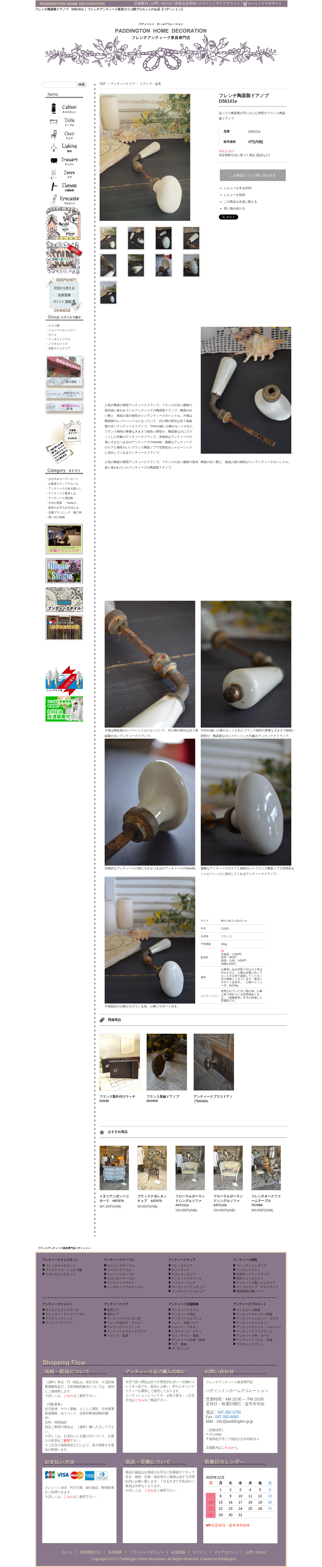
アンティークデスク (120, 1283)
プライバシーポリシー (147, 1552)
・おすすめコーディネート (62, 478)
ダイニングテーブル (120, 1265)
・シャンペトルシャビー (61, 330)
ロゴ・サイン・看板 (185, 1335)
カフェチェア (181, 1270)
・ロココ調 (52, 325)
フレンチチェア (182, 1265)
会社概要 (115, 1552)
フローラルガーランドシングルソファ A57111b (228, 1200)
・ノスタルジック (57, 343)
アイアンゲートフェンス (123, 1327)
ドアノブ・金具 (150, 84)
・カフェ (51, 334)
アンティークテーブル (119, 1260)
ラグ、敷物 (179, 1344)
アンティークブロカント (249, 1304)
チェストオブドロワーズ (62, 1310)
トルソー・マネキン (185, 1327)
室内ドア (113, 1314)
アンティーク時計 (184, 1314)
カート (250, 4)
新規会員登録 (185, 3)
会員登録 (178, 1552)
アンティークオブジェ (187, 1318)
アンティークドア (123, 84)
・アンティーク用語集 (59, 498)
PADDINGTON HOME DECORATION (72, 4)
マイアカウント (228, 3)
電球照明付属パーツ (249, 1291)
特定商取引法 (90, 1552)
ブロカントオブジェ (249, 1344)
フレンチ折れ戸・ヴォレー (125, 1323)
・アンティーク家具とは (61, 493)
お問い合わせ (161, 3)
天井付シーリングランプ (252, 1274)
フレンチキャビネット (61, 1265)
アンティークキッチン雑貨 (254, 1314)
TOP (102, 84)
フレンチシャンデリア (251, 1265)
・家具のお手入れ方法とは (62, 507)
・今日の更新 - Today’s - (62, 502)
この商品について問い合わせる (253, 175)
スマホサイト (271, 3)
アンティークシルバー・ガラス (257, 1318)
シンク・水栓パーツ (185, 1323)
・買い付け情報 (55, 517)
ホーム (67, 1552)
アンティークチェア (181, 1260)
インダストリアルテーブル (125, 1287)
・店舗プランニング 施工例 (64, 512)
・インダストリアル (58, 339)
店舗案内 (141, 3)
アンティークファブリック (254, 1331)
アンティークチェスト (57, 1304)
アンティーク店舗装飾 (183, 1304)
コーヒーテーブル (119, 1270)
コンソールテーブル (120, 1274)
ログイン (206, 3)
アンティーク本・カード (252, 1335)
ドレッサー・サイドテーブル (65, 1314)
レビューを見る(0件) (238, 188)
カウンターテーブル (120, 1278)
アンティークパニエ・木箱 (254, 1340)
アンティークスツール (187, 1278)
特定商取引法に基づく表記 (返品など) (244, 155)
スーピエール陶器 (248, 1310)
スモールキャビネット (61, 1274)
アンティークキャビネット (60, 1260)
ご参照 (65, 1440)
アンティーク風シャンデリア (255, 1283)
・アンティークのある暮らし (64, 488)
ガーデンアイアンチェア (188, 1287)
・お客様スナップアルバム (62, 483)
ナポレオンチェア (184, 1274)
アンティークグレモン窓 (123, 1318)
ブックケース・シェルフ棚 (64, 1270)
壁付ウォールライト (249, 1278)
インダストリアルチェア (188, 1291)
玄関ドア (113, 1310)
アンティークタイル (185, 1310)
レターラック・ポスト (187, 1331)
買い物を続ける (234, 208)
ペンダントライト (248, 1270)
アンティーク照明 (245, 1260)
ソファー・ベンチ (184, 1283)
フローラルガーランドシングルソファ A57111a (190, 1200)
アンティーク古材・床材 (188, 1340)
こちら (68, 1396)
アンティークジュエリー (252, 1323)
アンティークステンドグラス (126, 1331)
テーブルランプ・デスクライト (257, 1287)
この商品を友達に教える (240, 201)
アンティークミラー (59, 1323)
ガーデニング (181, 1348)
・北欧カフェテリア (58, 348)
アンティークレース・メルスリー (258, 1327)
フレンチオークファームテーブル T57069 (266, 1200)
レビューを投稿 (234, 195)
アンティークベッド (59, 1318)
